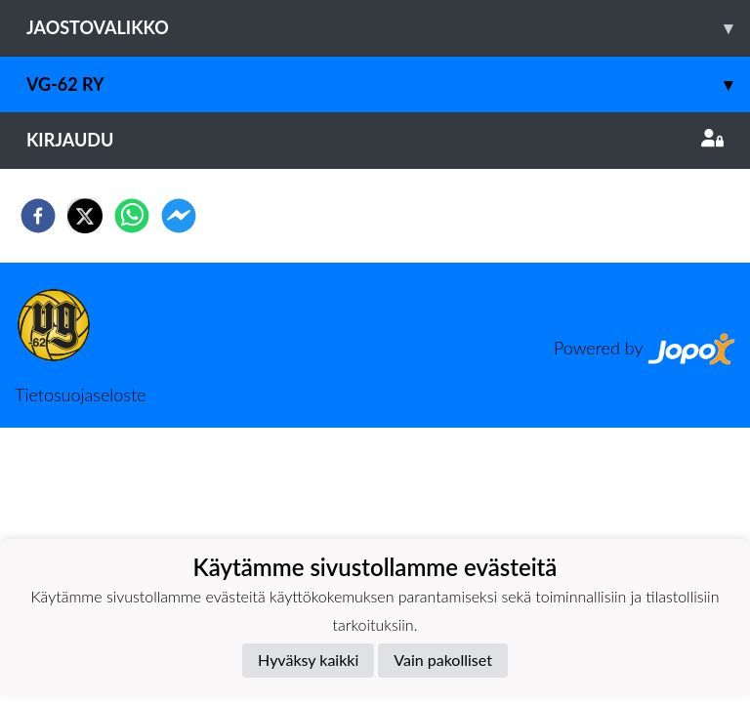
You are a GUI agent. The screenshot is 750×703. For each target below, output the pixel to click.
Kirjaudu (375, 139)
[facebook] (38, 215)
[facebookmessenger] (178, 215)
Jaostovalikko (388, 28)
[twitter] (85, 215)
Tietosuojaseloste (80, 394)
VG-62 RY (388, 84)
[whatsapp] (131, 215)
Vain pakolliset (443, 659)
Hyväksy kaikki (308, 659)
